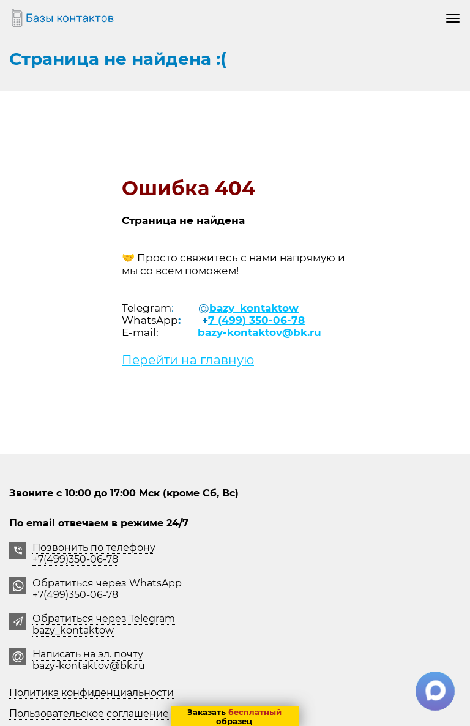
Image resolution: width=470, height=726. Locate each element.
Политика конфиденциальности (91, 692)
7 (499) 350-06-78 (256, 320)
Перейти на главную (188, 360)
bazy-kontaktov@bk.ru (259, 332)
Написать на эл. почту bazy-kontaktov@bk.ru (88, 660)
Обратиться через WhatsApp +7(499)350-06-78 (107, 589)
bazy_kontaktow (254, 308)
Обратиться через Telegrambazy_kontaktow (103, 624)
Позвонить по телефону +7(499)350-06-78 (93, 553)
